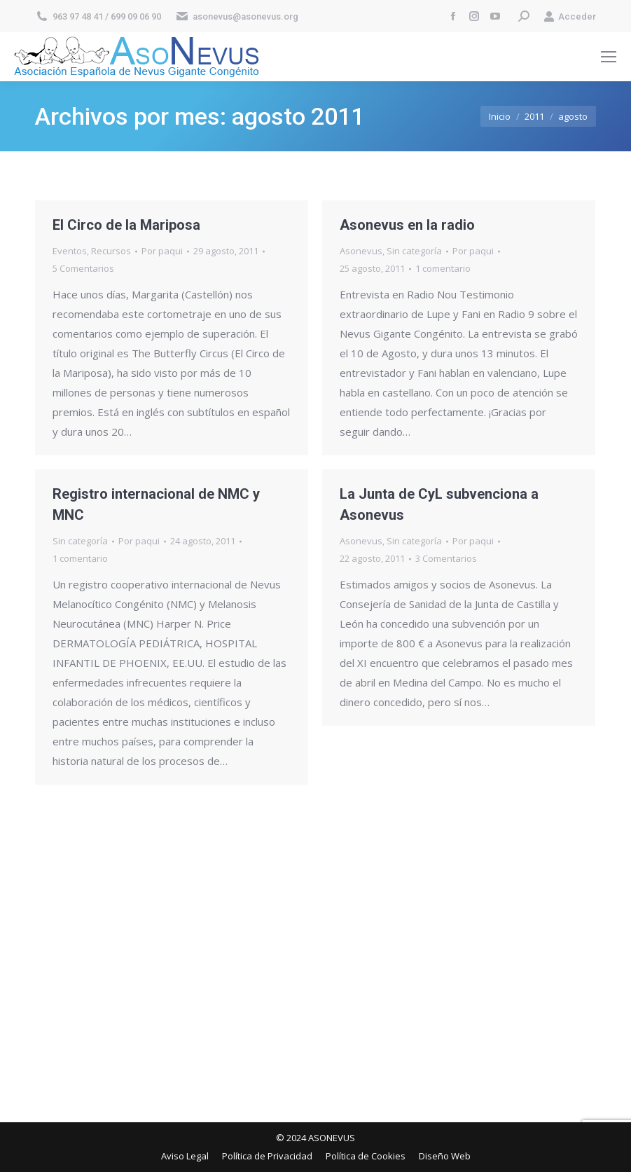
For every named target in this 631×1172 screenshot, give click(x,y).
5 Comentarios (83, 268)
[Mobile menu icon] (608, 56)
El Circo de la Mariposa (126, 224)
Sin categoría (414, 250)
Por (162, 250)
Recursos (111, 250)
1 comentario (443, 268)
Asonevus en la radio (407, 224)
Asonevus (361, 250)
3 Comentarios (446, 558)
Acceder (569, 16)
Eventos (70, 250)
